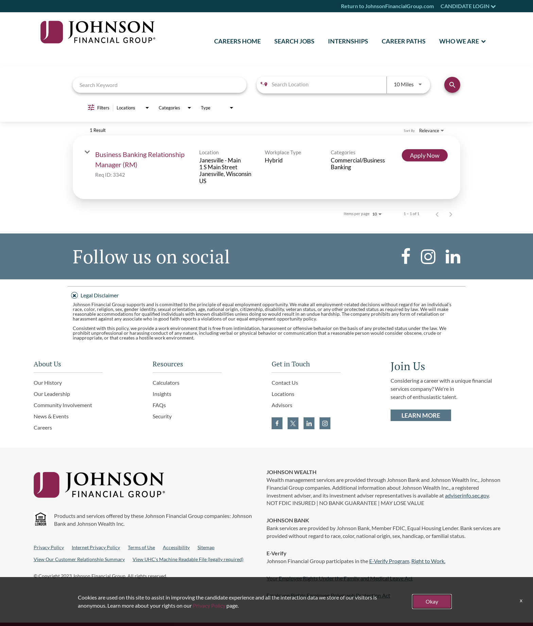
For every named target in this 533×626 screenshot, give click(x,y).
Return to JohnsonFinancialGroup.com (387, 6)
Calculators (166, 382)
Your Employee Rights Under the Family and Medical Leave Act (339, 578)
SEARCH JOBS (294, 41)
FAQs (159, 405)
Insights (162, 393)
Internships (348, 41)
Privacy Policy (49, 547)
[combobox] (160, 85)
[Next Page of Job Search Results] (451, 214)
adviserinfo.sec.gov (467, 495)
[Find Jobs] (452, 85)
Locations (283, 393)
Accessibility (176, 547)
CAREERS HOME (237, 41)
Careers (43, 427)
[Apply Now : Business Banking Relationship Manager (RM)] (425, 155)
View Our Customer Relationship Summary (79, 559)
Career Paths (404, 41)
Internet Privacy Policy (96, 547)
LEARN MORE (420, 415)
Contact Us (285, 382)
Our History (48, 382)
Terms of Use (141, 547)
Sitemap (205, 547)
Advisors (282, 405)
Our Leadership (52, 393)
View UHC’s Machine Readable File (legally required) (188, 559)
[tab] (266, 294)
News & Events (51, 416)
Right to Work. (428, 561)
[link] (266, 167)
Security (162, 416)
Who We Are (459, 41)
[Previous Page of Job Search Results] (437, 214)
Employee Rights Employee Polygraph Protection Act (328, 595)
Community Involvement (63, 405)
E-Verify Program (389, 561)
